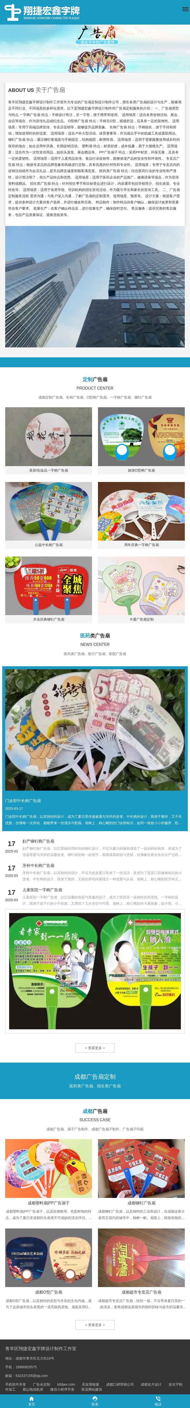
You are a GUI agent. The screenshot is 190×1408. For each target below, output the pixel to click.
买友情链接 (90, 1384)
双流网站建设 (91, 1389)
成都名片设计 (151, 1384)
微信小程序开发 (62, 1389)
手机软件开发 (15, 1384)
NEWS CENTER (95, 644)
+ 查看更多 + (95, 1048)
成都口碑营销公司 (120, 1384)
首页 (31, 1401)
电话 (158, 1401)
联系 (95, 1401)
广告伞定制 (41, 1384)
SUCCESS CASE (94, 1120)
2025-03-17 (14, 809)
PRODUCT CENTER (94, 388)
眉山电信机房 (33, 1389)
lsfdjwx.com (66, 1384)
